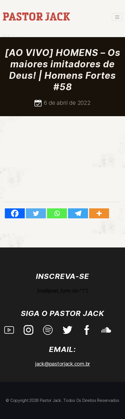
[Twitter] (36, 213)
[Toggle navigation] (117, 17)
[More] (99, 213)
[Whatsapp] (57, 213)
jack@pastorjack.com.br (62, 364)
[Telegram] (78, 213)
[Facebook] (15, 213)
